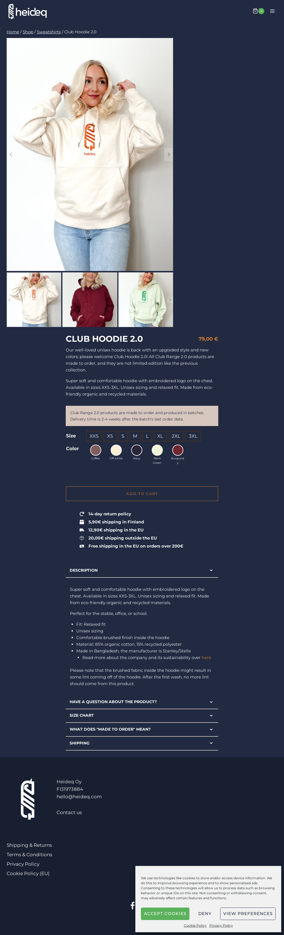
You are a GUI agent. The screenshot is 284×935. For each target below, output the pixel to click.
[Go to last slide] (11, 154)
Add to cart (142, 493)
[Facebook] (132, 906)
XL (160, 436)
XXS (94, 436)
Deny (205, 913)
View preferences (248, 913)
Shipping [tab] (142, 743)
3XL (193, 436)
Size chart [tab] (142, 715)
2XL (176, 436)
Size (71, 436)
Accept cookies (165, 913)
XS (110, 436)
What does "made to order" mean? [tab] (142, 729)
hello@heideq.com (79, 796)
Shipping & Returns (29, 845)
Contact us (69, 812)
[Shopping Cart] (258, 11)
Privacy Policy (221, 925)
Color (72, 448)
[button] (34, 299)
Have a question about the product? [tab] (142, 702)
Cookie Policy (195, 925)
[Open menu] (272, 11)
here (206, 657)
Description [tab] (142, 570)
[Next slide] (168, 154)
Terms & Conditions (29, 854)
